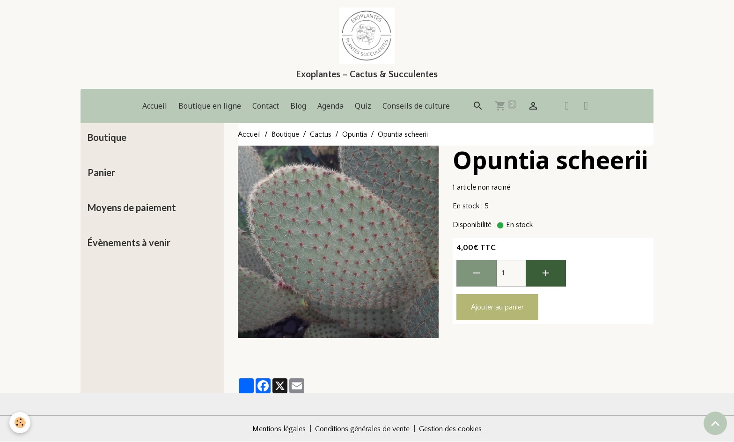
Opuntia (354, 134)
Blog (298, 106)
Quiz (363, 106)
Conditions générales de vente (362, 429)
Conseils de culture (416, 106)
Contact (265, 106)
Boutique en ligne (209, 106)
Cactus (320, 134)
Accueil (154, 106)
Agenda (330, 106)
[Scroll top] (715, 423)
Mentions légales (279, 429)
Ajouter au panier (497, 307)
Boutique (285, 134)
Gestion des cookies (450, 429)
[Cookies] (19, 422)
